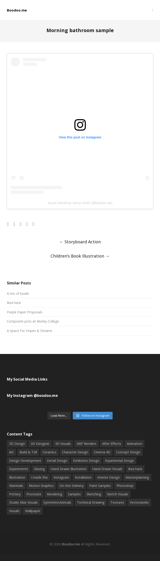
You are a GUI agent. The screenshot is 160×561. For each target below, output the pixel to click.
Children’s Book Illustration (80, 256)
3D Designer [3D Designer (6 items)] (40, 443)
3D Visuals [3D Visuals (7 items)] (63, 443)
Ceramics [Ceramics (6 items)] (49, 452)
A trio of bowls (18, 293)
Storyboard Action (80, 241)
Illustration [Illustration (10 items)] (17, 477)
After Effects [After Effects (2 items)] (111, 443)
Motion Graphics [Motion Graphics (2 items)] (41, 485)
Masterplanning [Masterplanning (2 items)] (137, 477)
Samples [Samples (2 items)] (74, 494)
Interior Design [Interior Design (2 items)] (108, 477)
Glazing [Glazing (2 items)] (39, 469)
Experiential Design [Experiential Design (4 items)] (119, 460)
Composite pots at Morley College (33, 321)
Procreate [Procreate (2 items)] (33, 494)
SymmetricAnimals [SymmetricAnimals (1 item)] (57, 502)
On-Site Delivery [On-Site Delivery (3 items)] (72, 485)
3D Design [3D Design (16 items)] (17, 443)
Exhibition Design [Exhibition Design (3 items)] (86, 460)
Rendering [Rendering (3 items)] (54, 494)
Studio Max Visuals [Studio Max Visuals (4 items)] (23, 502)
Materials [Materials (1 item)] (16, 485)
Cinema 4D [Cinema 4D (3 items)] (102, 452)
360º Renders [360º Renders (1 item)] (86, 443)
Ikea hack (14, 302)
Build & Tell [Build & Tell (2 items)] (28, 452)
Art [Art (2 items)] (11, 452)
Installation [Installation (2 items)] (83, 477)
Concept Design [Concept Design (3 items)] (128, 452)
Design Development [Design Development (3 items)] (25, 460)
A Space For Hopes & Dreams (29, 330)
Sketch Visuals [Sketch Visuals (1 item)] (117, 494)
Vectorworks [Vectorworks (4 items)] (139, 502)
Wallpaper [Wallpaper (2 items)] (32, 511)
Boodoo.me (17, 10)
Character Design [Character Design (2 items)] (75, 452)
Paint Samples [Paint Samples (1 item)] (100, 485)
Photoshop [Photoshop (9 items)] (125, 485)
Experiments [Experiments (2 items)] (18, 469)
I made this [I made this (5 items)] (39, 477)
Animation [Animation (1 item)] (134, 443)
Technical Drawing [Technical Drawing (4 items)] (91, 502)
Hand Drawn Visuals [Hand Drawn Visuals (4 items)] (107, 469)
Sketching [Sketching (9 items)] (94, 494)
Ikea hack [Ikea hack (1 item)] (135, 469)
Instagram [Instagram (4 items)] (61, 477)
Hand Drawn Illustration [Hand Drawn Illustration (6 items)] (69, 469)
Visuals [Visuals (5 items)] (14, 511)
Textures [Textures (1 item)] (117, 502)
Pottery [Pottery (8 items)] (15, 494)
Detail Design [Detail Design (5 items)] (57, 460)
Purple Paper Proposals (24, 312)
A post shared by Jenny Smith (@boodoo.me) (80, 203)
